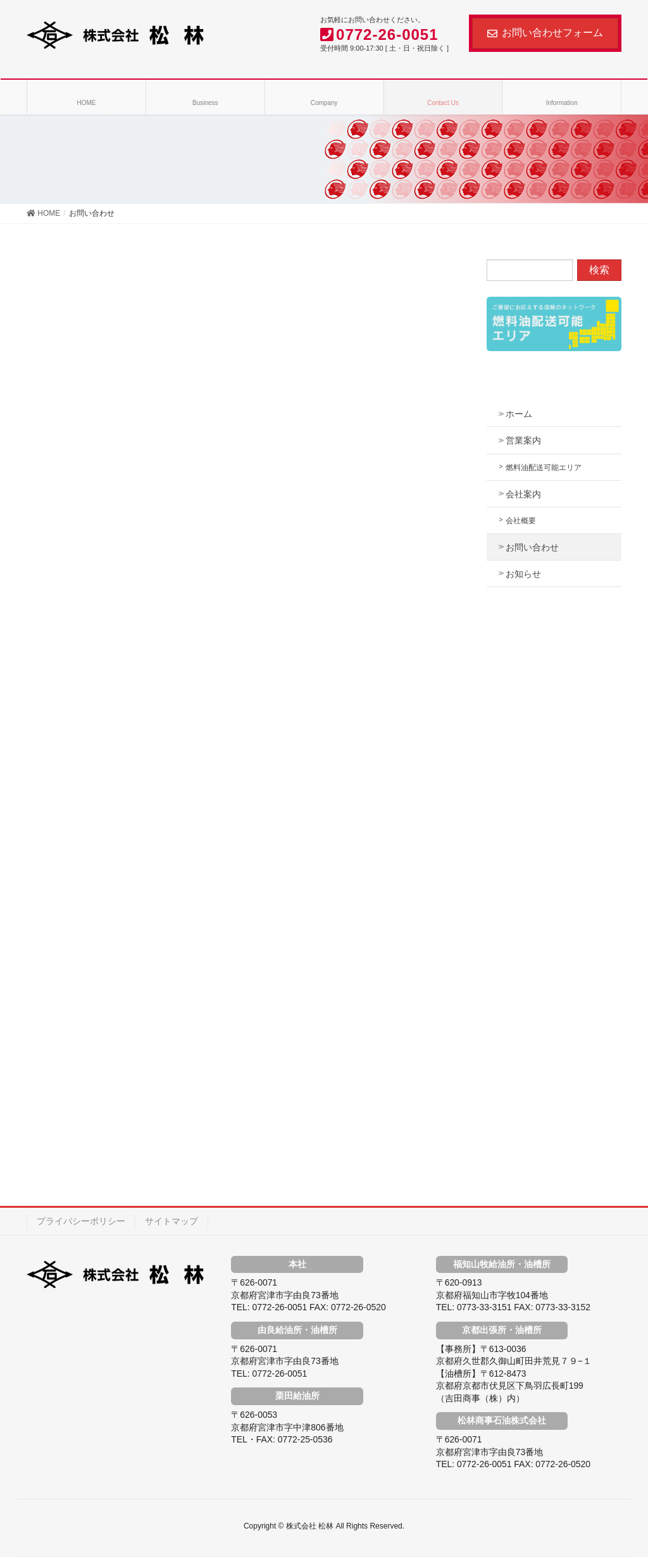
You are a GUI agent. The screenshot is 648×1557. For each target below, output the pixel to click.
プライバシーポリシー (81, 1221)
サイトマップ (171, 1221)
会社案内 (523, 494)
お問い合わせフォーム (545, 32)
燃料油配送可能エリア (544, 467)
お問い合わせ (532, 547)
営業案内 (523, 440)
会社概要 (521, 520)
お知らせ (523, 574)
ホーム (519, 414)
